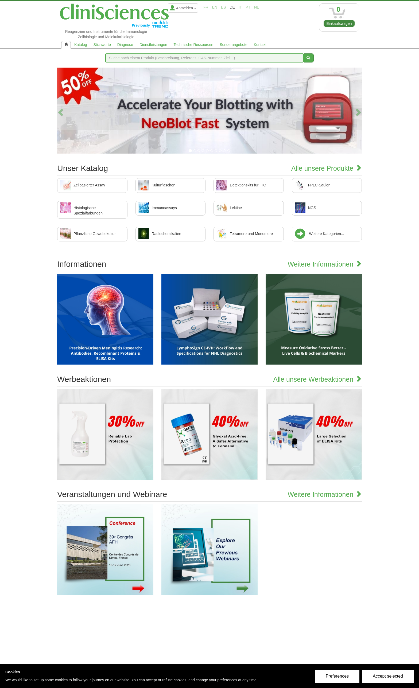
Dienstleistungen (153, 44)
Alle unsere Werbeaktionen (317, 379)
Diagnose (125, 44)
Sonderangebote (233, 44)
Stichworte (102, 44)
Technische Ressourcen (194, 44)
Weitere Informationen (325, 264)
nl (256, 7)
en (214, 7)
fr (205, 7)
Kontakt (260, 44)
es (223, 7)
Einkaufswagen (339, 23)
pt (248, 7)
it (240, 7)
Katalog (80, 44)
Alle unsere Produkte (326, 168)
